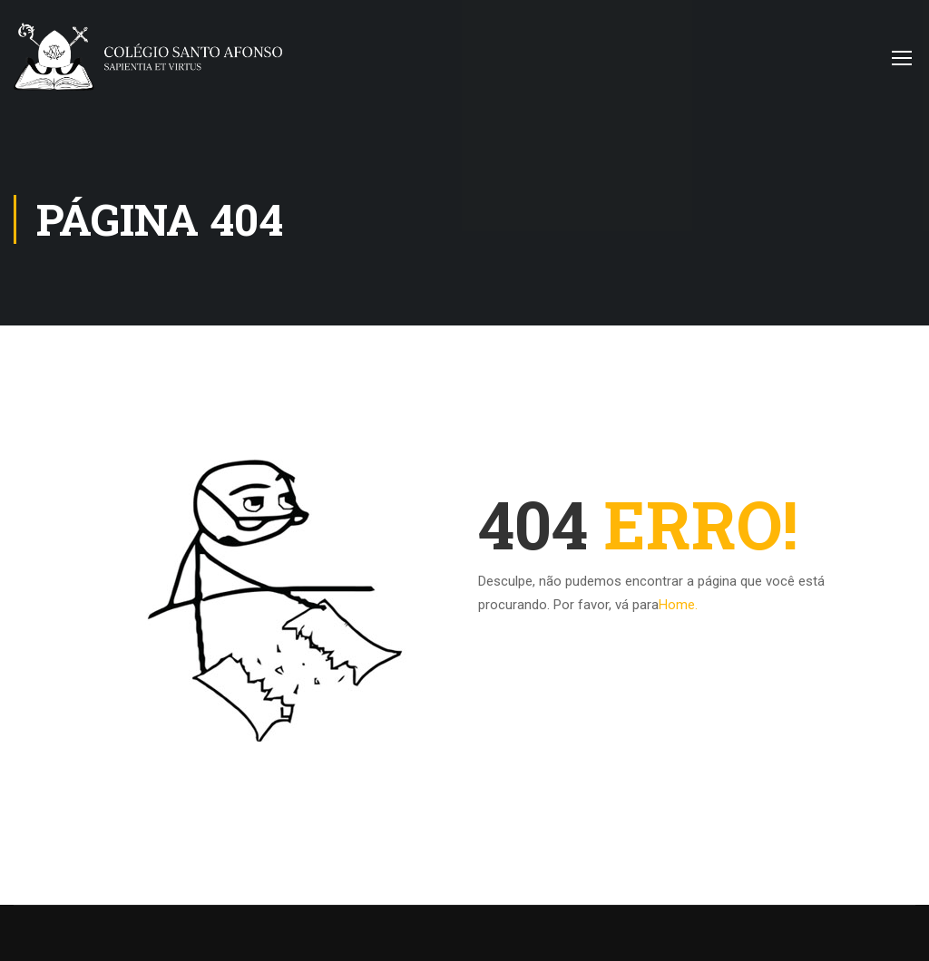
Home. (678, 605)
